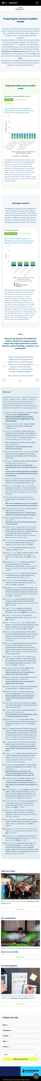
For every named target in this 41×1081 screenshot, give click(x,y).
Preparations (9, 99)
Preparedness (9, 103)
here (34, 54)
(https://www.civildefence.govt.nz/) (14, 51)
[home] (9, 3)
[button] (37, 3)
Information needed (25, 233)
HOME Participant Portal (20, 1059)
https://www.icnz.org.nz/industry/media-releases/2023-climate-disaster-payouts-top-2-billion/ (21, 748)
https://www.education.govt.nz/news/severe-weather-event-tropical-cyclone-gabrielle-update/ (20, 698)
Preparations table (20, 99)
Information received (11, 233)
